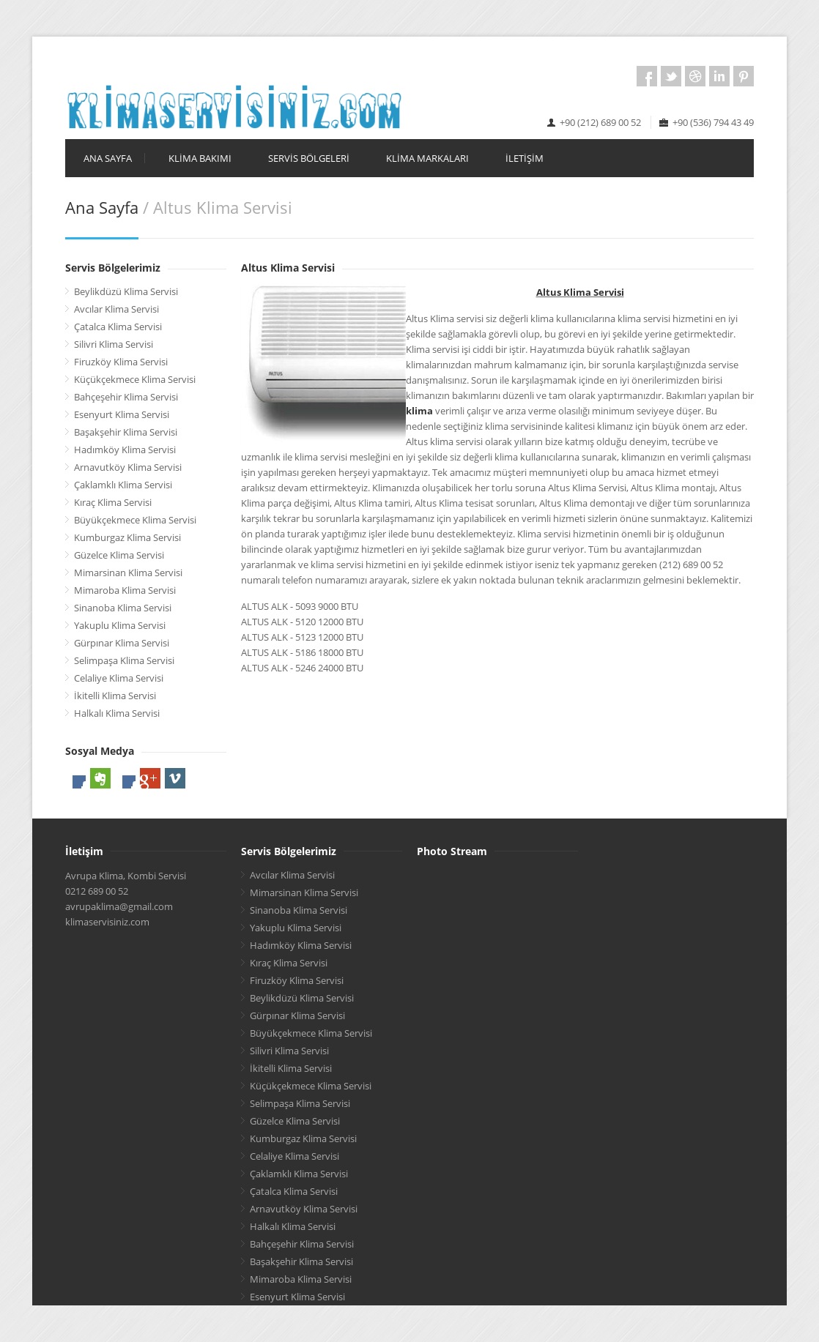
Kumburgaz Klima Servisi (127, 537)
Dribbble (695, 76)
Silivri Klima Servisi (113, 344)
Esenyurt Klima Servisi (121, 414)
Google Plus (150, 778)
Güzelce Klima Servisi (119, 555)
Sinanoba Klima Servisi (122, 607)
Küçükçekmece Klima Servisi (135, 379)
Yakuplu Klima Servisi (120, 625)
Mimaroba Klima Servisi (125, 590)
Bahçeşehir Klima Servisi (126, 396)
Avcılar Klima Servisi (116, 309)
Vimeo (175, 778)
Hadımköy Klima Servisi (125, 449)
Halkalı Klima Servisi (117, 713)
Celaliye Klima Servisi (118, 678)
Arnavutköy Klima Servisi (128, 467)
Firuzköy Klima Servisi (121, 361)
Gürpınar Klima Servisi (121, 642)
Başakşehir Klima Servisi (125, 432)
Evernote (100, 778)
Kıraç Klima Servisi (113, 502)
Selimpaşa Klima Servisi (124, 660)
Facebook (647, 76)
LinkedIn (719, 76)
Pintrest (743, 76)
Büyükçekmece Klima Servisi (135, 519)
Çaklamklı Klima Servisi (123, 484)
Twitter (671, 76)
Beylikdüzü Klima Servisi (126, 291)
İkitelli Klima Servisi (115, 695)
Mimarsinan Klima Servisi (128, 572)
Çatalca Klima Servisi (118, 326)
